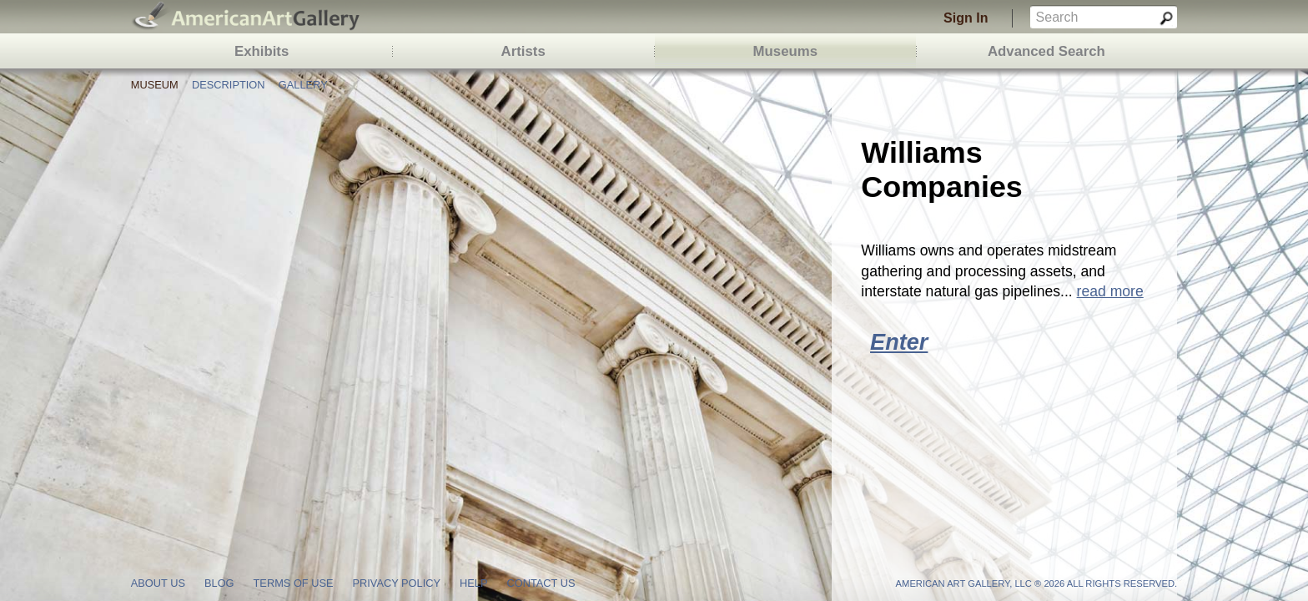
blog (219, 583)
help (473, 583)
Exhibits (261, 51)
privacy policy (397, 583)
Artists (523, 51)
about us (158, 583)
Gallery (303, 84)
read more (1110, 291)
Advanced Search (1046, 51)
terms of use (294, 583)
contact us (540, 583)
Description (228, 84)
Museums (785, 51)
